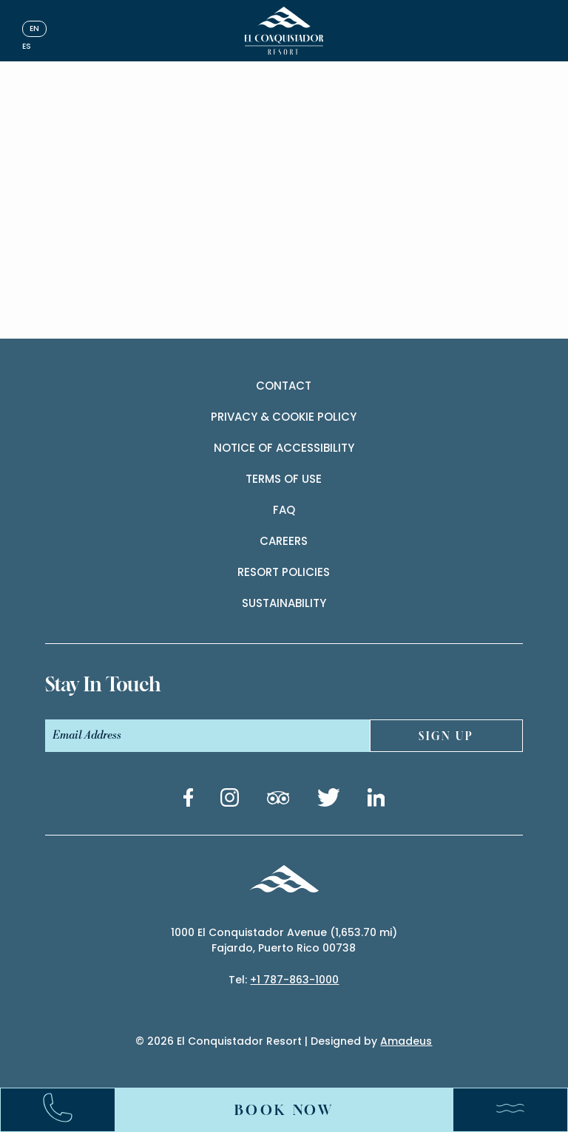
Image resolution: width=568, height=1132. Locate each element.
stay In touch (102, 684)
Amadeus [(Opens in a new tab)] (406, 1041)
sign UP (446, 736)
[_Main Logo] (284, 31)
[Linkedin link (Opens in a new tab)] (376, 800)
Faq (284, 510)
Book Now (284, 1110)
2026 (160, 1041)
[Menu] (502, 1110)
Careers (284, 541)
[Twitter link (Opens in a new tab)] (328, 800)
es (26, 46)
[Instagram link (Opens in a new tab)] (229, 800)
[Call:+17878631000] (65, 1110)
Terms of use (284, 479)
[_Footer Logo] (283, 881)
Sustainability (284, 603)
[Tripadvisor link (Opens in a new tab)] (278, 800)
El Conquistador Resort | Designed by (304, 1041)
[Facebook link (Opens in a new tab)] (188, 800)
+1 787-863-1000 (294, 979)
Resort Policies (283, 572)
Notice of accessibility (284, 447)
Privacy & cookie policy (283, 416)
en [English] (34, 28)
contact (283, 385)
